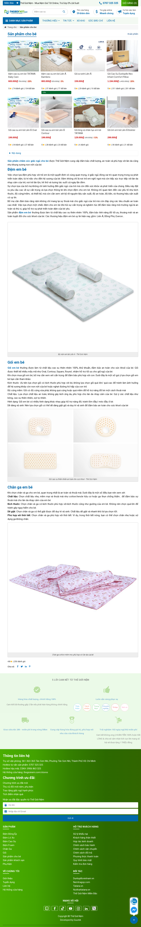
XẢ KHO (81, 20)
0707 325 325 (108, 3)
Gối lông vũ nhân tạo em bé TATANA (87, 131)
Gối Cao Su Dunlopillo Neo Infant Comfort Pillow (120, 75)
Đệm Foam (8, 845)
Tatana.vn (78, 886)
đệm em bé (25, 212)
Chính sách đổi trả (82, 852)
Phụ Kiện (7, 864)
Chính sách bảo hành (84, 845)
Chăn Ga (7, 849)
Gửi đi (70, 818)
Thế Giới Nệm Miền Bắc (85, 893)
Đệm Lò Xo (8, 837)
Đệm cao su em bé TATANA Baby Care (22, 75)
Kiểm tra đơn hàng (82, 864)
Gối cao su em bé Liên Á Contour (53, 131)
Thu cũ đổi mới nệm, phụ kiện (18, 786)
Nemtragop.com (81, 882)
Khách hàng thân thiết (84, 837)
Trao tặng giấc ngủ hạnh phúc (18, 790)
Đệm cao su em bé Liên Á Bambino (53, 75)
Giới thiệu (7, 878)
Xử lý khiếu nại (80, 833)
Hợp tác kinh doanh (83, 841)
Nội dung (16, 153)
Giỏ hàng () (130, 3)
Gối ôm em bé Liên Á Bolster (121, 130)
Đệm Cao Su (9, 841)
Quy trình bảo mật (82, 860)
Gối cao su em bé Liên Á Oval (22, 130)
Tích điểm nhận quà (13, 794)
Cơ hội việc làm (130, 12)
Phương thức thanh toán (85, 856)
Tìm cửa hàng (84, 12)
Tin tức (67, 20)
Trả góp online (107, 12)
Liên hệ (111, 20)
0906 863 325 (34, 768)
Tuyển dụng (9, 882)
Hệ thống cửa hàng (13, 889)
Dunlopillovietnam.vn (83, 878)
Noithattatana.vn (81, 889)
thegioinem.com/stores (36, 772)
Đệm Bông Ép (10, 833)
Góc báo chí (95, 20)
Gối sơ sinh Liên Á (83, 74)
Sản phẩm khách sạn (13, 860)
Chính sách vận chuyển (85, 849)
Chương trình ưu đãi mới (15, 783)
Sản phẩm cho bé (28, 27)
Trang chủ (12, 27)
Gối (4, 852)
